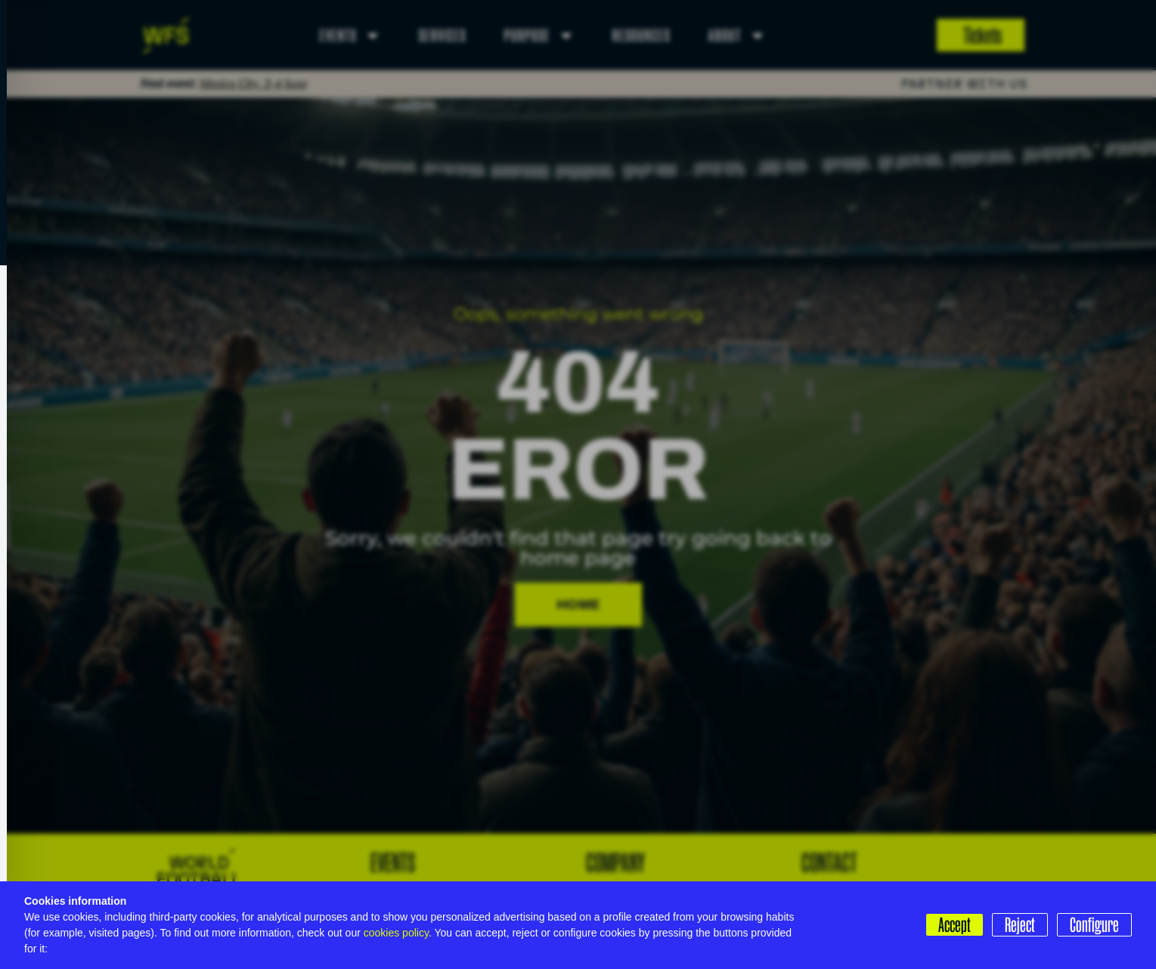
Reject (1020, 924)
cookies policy (396, 933)
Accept (954, 924)
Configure (1094, 924)
